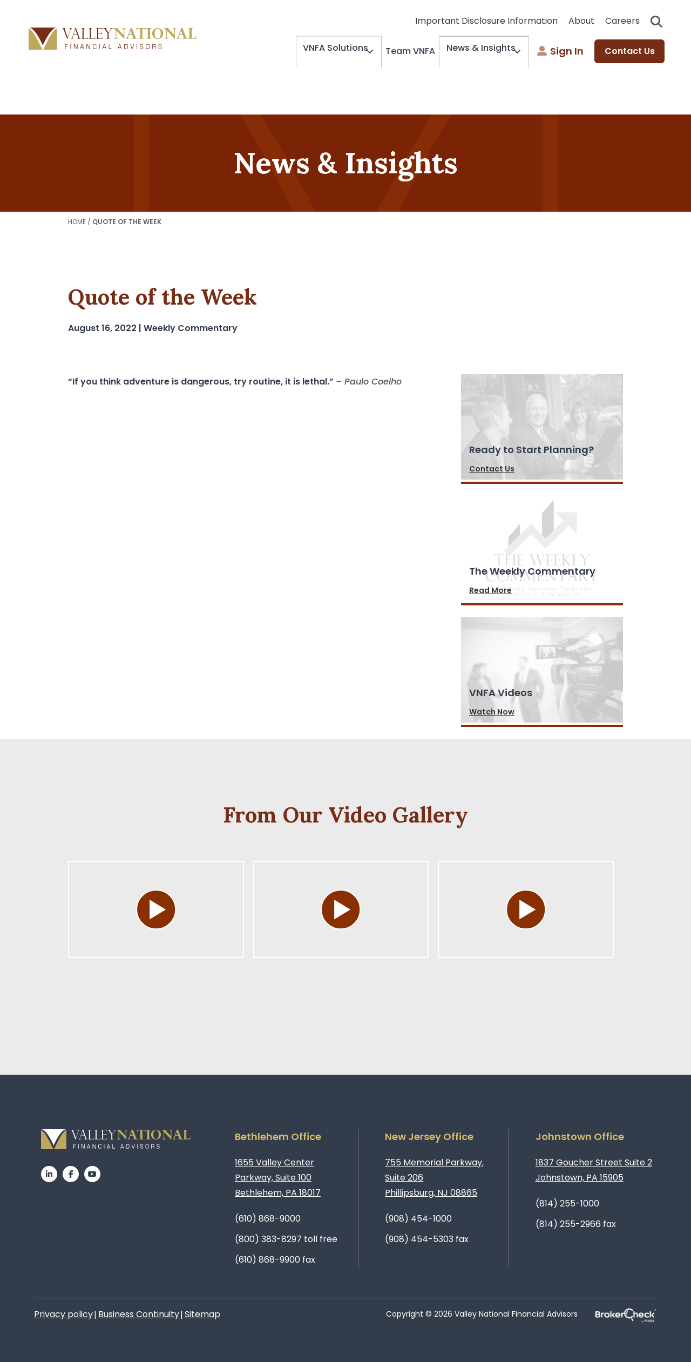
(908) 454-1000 (418, 1218)
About (581, 21)
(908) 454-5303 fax (427, 1239)
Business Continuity (138, 1314)
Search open (656, 22)
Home (77, 221)
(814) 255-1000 (567, 1203)
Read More (490, 590)
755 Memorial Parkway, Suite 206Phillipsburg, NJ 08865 (434, 1177)
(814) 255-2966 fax (576, 1224)
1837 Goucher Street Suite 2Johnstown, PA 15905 (594, 1170)
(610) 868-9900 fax (275, 1259)
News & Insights (474, 52)
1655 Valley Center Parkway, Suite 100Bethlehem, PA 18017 (278, 1177)
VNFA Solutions (320, 52)
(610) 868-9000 (268, 1218)
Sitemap (202, 1314)
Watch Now (491, 711)
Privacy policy (63, 1314)
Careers (622, 21)
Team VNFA (401, 51)
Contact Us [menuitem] (630, 51)
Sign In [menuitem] (560, 51)
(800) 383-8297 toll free (286, 1239)
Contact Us (491, 468)
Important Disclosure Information (486, 21)
